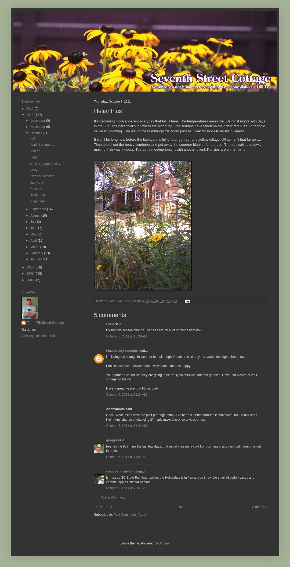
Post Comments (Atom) (130, 515)
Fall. (33, 138)
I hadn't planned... (42, 145)
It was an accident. (43, 176)
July (33, 222)
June (34, 228)
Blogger (164, 543)
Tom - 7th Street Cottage (45, 323)
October (36, 133)
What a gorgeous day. (45, 164)
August (35, 215)
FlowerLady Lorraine (122, 351)
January (36, 259)
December (38, 120)
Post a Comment (113, 497)
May (33, 234)
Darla (110, 324)
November (38, 127)
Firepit (34, 157)
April (34, 240)
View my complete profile (39, 336)
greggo (111, 440)
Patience (36, 189)
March (35, 247)
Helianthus (37, 195)
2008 (31, 280)
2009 (31, 273)
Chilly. (34, 170)
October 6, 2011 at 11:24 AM (126, 395)
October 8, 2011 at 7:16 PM (125, 488)
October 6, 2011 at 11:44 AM (126, 426)
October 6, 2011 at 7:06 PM (125, 457)
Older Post (259, 507)
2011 (31, 115)
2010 (31, 267)
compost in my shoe (121, 471)
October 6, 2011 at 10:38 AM (126, 336)
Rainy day (37, 182)
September (38, 209)
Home (182, 507)
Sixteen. (35, 151)
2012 (31, 109)
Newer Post (103, 507)
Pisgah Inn (37, 201)
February (37, 253)
